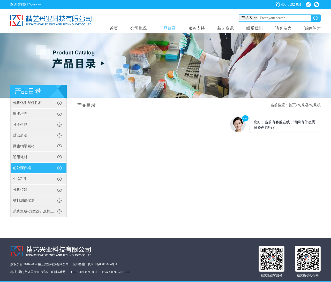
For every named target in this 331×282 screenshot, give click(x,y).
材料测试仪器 (24, 200)
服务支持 (196, 28)
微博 (308, 5)
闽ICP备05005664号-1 (102, 264)
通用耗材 (20, 157)
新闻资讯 (225, 28)
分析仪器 (20, 190)
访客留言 (283, 28)
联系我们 (254, 28)
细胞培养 (20, 114)
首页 (114, 28)
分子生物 (20, 124)
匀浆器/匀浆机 (309, 105)
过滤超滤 (20, 135)
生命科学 (20, 179)
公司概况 (138, 28)
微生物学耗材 (24, 146)
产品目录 (167, 28)
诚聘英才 (312, 28)
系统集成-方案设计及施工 (33, 211)
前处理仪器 (22, 168)
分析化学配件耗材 (27, 103)
